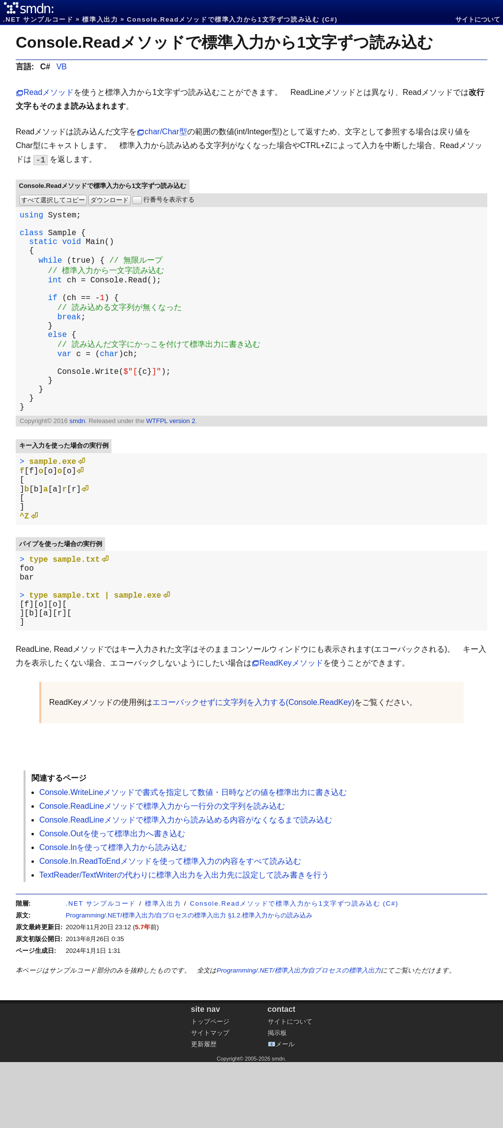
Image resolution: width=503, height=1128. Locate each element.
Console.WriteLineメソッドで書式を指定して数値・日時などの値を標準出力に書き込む (193, 858)
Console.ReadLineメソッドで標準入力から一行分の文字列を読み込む (162, 872)
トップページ (210, 1087)
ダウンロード (109, 200)
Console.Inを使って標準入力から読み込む (113, 913)
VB (61, 66)
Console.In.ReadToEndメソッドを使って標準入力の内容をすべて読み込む (170, 927)
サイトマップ (210, 1098)
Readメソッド (49, 92)
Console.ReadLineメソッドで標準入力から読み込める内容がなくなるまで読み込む (185, 886)
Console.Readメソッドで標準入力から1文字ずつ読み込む (224, 42)
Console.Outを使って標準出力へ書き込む (112, 899)
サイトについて (477, 19)
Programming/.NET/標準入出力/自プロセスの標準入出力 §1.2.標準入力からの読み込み (189, 981)
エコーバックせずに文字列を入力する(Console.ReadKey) (253, 768)
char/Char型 (165, 131)
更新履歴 (204, 1110)
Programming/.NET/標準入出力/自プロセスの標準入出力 (299, 1036)
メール (285, 1110)
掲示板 (277, 1098)
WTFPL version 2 (170, 460)
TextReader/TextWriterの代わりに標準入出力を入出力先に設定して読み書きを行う (184, 941)
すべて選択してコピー (53, 200)
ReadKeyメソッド (291, 729)
